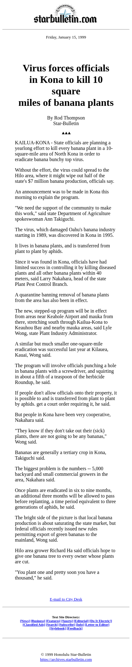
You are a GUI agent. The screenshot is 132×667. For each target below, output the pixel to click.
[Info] (80, 624)
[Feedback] (74, 628)
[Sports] (67, 621)
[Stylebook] (57, 628)
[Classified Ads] (34, 624)
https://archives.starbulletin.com (66, 659)
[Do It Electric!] (100, 621)
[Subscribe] (67, 624)
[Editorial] (81, 621)
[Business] (38, 621)
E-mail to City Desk (66, 599)
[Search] (52, 624)
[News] (25, 621)
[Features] (53, 621)
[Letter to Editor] (97, 624)
